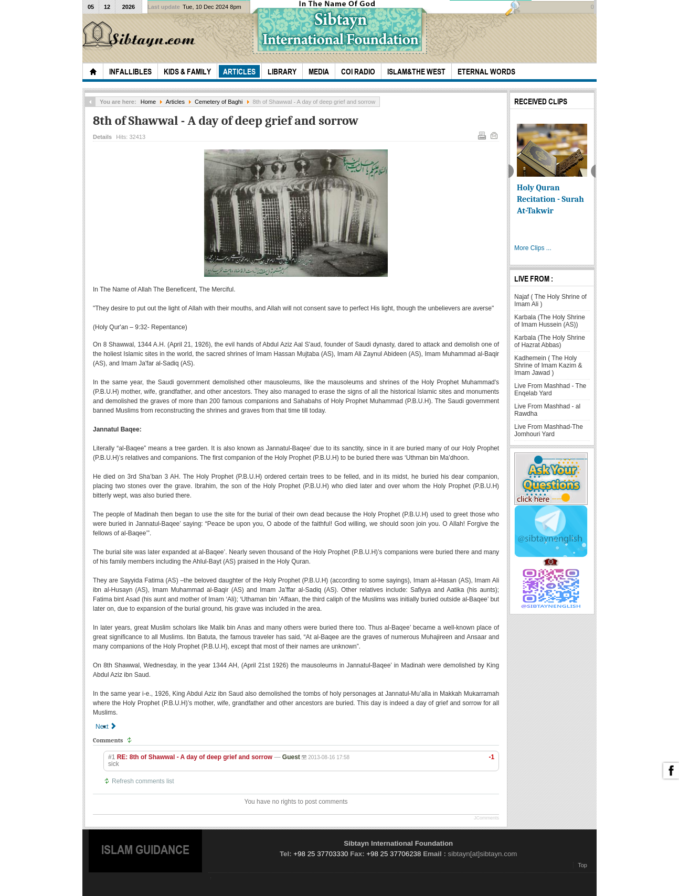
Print (481, 134)
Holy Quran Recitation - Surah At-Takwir (550, 199)
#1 (111, 757)
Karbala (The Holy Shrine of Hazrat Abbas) (549, 341)
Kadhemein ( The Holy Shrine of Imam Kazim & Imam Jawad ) (548, 365)
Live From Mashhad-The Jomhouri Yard (548, 430)
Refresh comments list (143, 781)
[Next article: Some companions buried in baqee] (106, 726)
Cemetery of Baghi (218, 102)
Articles (175, 102)
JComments (486, 818)
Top (582, 865)
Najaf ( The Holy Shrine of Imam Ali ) (550, 300)
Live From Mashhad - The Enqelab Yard (550, 389)
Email (493, 134)
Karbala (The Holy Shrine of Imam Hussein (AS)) (549, 321)
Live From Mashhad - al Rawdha (547, 410)
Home (148, 102)
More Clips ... (532, 248)
